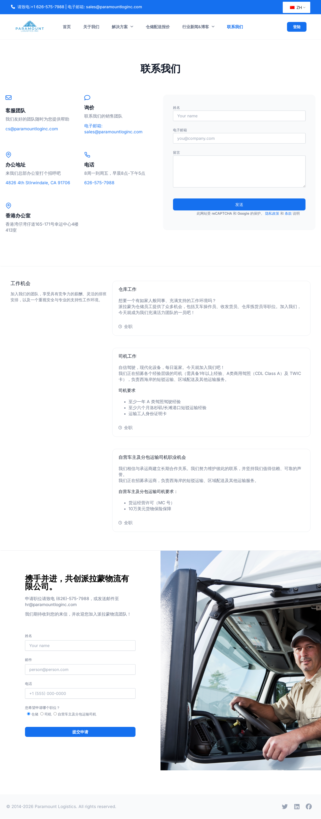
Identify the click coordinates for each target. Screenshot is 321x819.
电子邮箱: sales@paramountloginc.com (105, 6)
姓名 (239, 113)
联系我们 (235, 26)
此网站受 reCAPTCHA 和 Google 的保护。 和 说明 (248, 213)
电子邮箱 (239, 136)
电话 (80, 690)
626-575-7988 (99, 182)
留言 (239, 168)
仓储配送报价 (158, 26)
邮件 (80, 666)
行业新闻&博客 (198, 26)
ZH (296, 7)
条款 (288, 213)
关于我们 (91, 26)
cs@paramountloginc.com (32, 128)
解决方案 (122, 26)
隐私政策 (272, 213)
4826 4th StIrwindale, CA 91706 (38, 182)
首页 (67, 26)
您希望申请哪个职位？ (42, 707)
